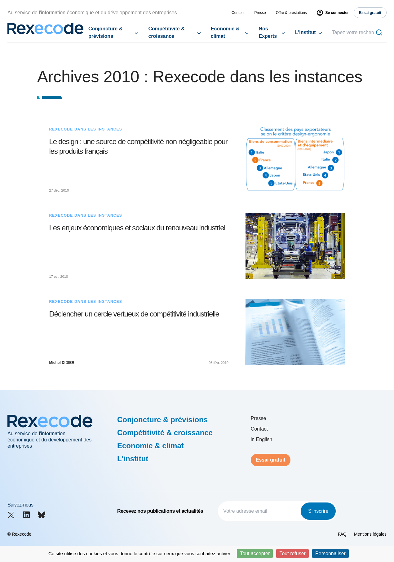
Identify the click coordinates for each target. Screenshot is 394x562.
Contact (238, 13)
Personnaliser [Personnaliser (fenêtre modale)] (330, 553)
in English (261, 439)
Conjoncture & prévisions (105, 32)
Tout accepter (255, 553)
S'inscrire (318, 511)
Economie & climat (225, 32)
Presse (260, 13)
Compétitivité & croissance (166, 32)
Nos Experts (268, 32)
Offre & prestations (291, 13)
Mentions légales (370, 534)
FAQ (342, 534)
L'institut (305, 32)
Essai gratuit (271, 459)
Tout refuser (292, 553)
